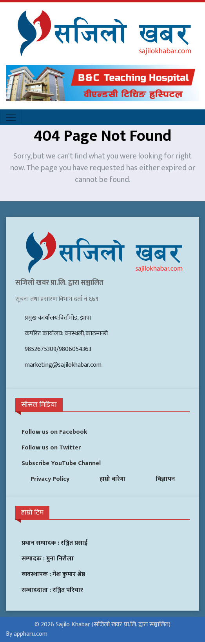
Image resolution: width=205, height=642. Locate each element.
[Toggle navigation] (11, 117)
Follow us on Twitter (51, 447)
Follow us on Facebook (54, 432)
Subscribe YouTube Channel (61, 463)
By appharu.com (26, 634)
